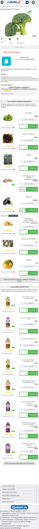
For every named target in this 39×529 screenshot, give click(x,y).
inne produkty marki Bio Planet (19, 287)
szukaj (34, 6)
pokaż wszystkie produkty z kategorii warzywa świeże (19, 280)
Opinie (3, 74)
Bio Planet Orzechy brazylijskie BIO (28, 381)
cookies (18, 511)
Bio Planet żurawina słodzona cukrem (29, 423)
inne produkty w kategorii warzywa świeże (19, 101)
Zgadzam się (19, 507)
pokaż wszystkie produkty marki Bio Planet (19, 463)
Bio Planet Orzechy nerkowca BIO (28, 297)
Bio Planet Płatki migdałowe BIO (28, 360)
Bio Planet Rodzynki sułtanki (28, 402)
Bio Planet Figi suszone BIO (29, 318)
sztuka (4, 215)
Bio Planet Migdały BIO (29, 339)
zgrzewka (13, 216)
